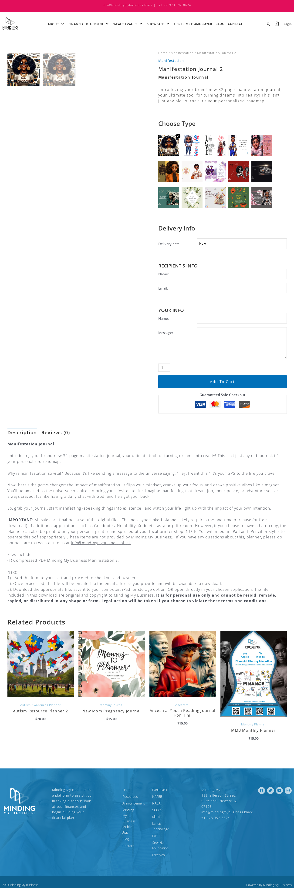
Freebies (158, 849)
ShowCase (158, 23)
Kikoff (156, 822)
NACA (156, 809)
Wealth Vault (128, 23)
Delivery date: (169, 243)
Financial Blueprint (89, 23)
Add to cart (222, 386)
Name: (163, 274)
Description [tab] (22, 438)
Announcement (114, 809)
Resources (110, 802)
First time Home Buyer (193, 24)
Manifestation (182, 53)
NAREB (157, 802)
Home (163, 53)
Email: (163, 289)
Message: (165, 334)
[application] (59, 23)
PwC (155, 836)
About (56, 23)
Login (287, 23)
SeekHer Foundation (167, 843)
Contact (235, 24)
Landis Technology (165, 829)
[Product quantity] (164, 373)
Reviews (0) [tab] (55, 438)
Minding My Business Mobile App (118, 819)
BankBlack (159, 795)
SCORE (157, 816)
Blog (220, 24)
